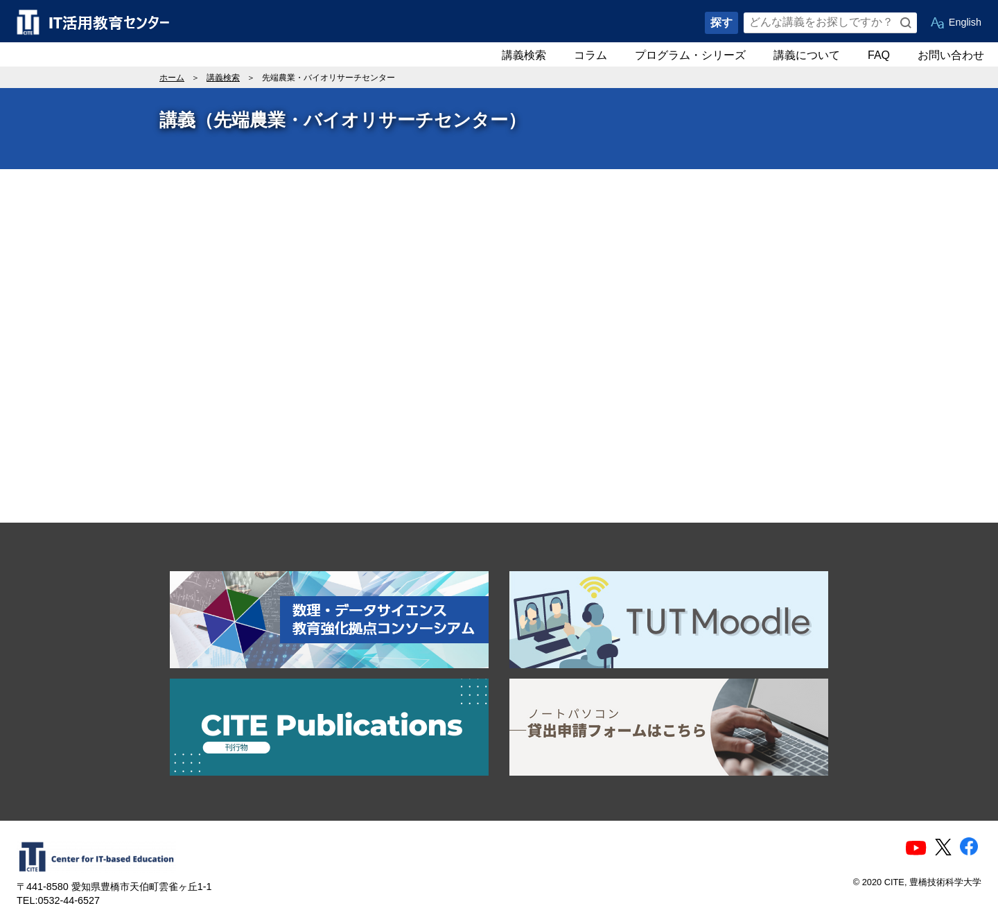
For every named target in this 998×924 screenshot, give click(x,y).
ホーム (171, 77)
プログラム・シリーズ (690, 55)
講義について (806, 55)
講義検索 (524, 55)
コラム (590, 55)
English (965, 22)
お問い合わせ (951, 55)
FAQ (879, 55)
